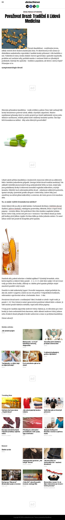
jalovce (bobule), (15, 208)
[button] (3, 2)
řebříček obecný (55, 206)
